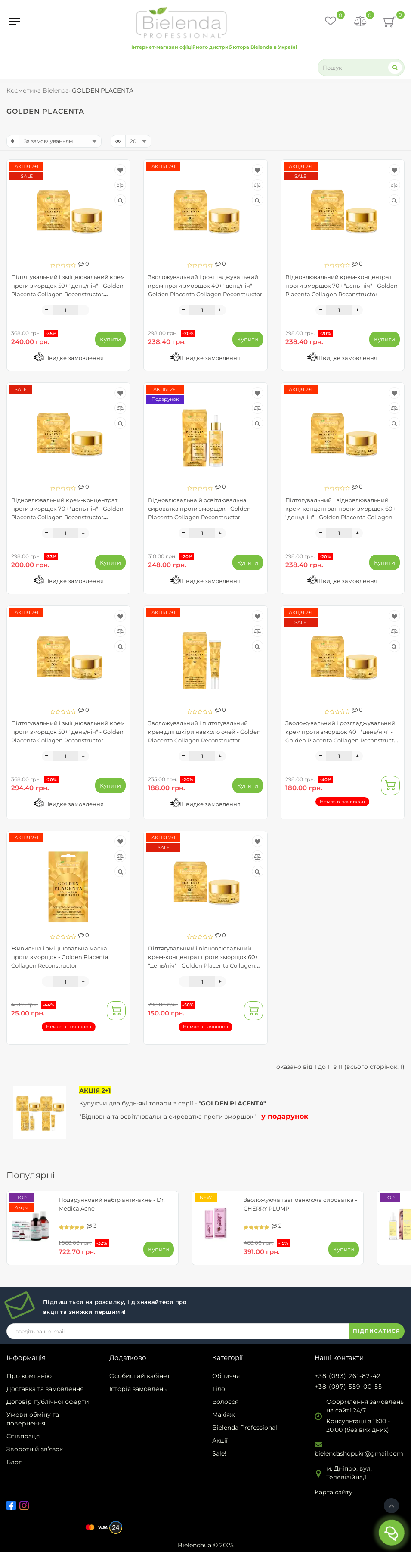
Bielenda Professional (244, 1427)
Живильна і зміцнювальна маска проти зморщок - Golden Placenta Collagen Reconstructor (59, 957)
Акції (220, 1440)
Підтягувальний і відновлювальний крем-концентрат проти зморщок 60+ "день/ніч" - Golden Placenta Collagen (340, 509)
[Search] (395, 67)
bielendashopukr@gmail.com (359, 1453)
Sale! (219, 1453)
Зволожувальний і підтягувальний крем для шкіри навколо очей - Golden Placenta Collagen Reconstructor (204, 732)
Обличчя (226, 1376)
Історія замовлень (138, 1389)
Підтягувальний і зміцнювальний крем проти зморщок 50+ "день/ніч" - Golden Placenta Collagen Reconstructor (68, 732)
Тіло (218, 1389)
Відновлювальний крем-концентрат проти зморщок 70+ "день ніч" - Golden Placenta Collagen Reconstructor (341, 285)
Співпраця (23, 1436)
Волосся (225, 1402)
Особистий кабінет (139, 1376)
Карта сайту (333, 1492)
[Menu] (14, 22)
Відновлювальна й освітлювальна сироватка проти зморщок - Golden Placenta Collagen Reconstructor (199, 509)
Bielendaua (194, 1545)
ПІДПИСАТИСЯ (376, 1331)
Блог (14, 1462)
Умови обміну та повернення (32, 1419)
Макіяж (223, 1415)
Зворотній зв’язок (34, 1449)
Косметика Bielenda (37, 90)
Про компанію (29, 1376)
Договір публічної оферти (47, 1402)
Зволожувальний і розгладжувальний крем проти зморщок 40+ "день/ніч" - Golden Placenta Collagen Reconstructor (205, 285)
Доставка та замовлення (44, 1389)
